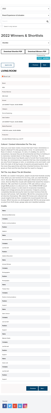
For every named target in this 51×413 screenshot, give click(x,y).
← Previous (34, 65)
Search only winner (10, 26)
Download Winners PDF (37, 51)
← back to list (7, 65)
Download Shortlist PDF (13, 51)
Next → (45, 65)
